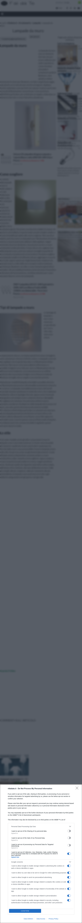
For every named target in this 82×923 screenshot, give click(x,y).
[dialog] (41, 853)
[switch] (69, 831)
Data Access (41, 919)
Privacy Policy (53, 919)
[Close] (78, 789)
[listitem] (41, 826)
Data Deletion (28, 919)
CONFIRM (25, 911)
